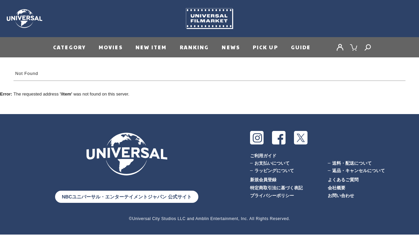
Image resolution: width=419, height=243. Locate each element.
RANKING (194, 47)
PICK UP (265, 47)
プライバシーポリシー (272, 195)
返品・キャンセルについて (358, 170)
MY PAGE (340, 47)
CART (354, 47)
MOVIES (111, 47)
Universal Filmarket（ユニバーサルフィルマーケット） (209, 18)
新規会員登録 (263, 179)
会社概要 (336, 187)
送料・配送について (352, 163)
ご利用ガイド (263, 155)
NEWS (231, 47)
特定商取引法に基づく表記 (276, 187)
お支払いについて (272, 163)
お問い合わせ (341, 195)
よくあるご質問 (343, 179)
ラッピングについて (274, 170)
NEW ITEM (151, 47)
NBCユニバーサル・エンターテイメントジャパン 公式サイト (127, 196)
